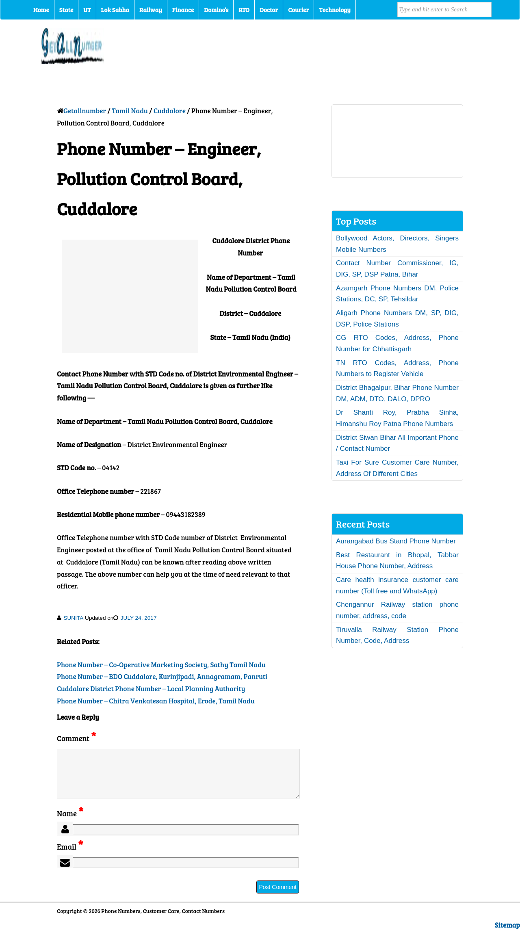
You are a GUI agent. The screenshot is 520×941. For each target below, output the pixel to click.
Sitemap (507, 934)
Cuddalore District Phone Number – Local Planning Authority (151, 688)
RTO (243, 10)
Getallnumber (84, 110)
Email (70, 856)
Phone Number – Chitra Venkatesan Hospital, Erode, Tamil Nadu (156, 700)
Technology (335, 10)
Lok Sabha (115, 10)
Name (70, 823)
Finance (183, 10)
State (66, 10)
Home (41, 10)
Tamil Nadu (130, 110)
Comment (76, 738)
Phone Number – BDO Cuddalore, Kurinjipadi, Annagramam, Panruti (162, 676)
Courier (298, 10)
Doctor (269, 10)
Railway (150, 10)
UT (87, 10)
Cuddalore (170, 110)
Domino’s (216, 10)
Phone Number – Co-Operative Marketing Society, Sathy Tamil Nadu (161, 664)
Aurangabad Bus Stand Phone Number (396, 541)
